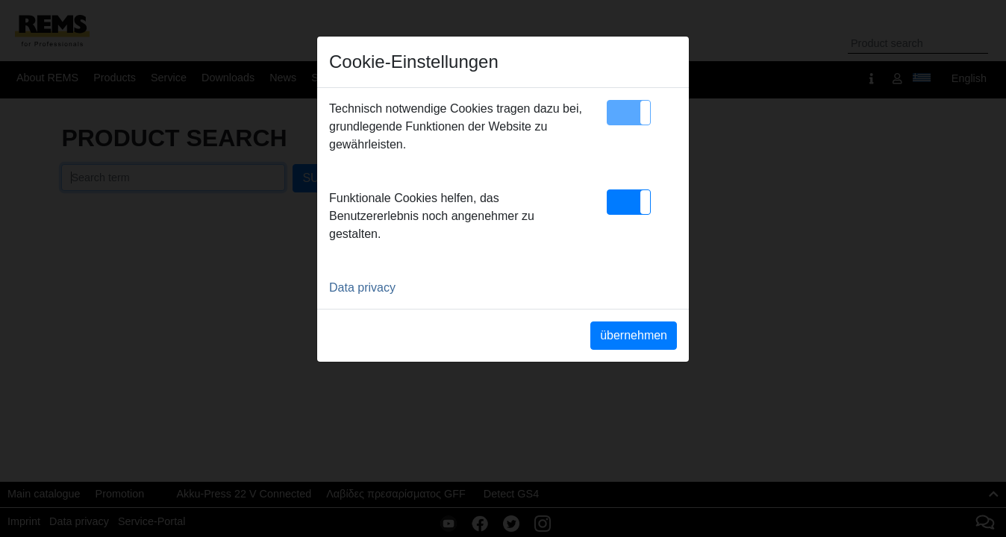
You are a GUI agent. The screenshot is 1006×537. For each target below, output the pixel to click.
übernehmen (633, 335)
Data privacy (362, 287)
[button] (629, 112)
